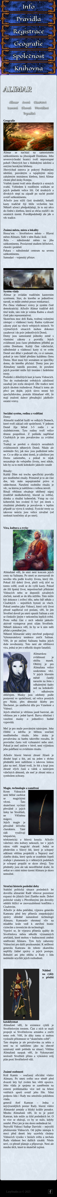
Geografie (28, 43)
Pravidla (28, 19)
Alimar (17, 89)
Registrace (28, 31)
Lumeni (12, 108)
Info (28, 6)
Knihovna (28, 68)
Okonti (26, 108)
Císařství (40, 102)
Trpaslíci (29, 113)
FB (50, 1192)
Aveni (26, 102)
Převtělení (41, 108)
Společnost (29, 56)
